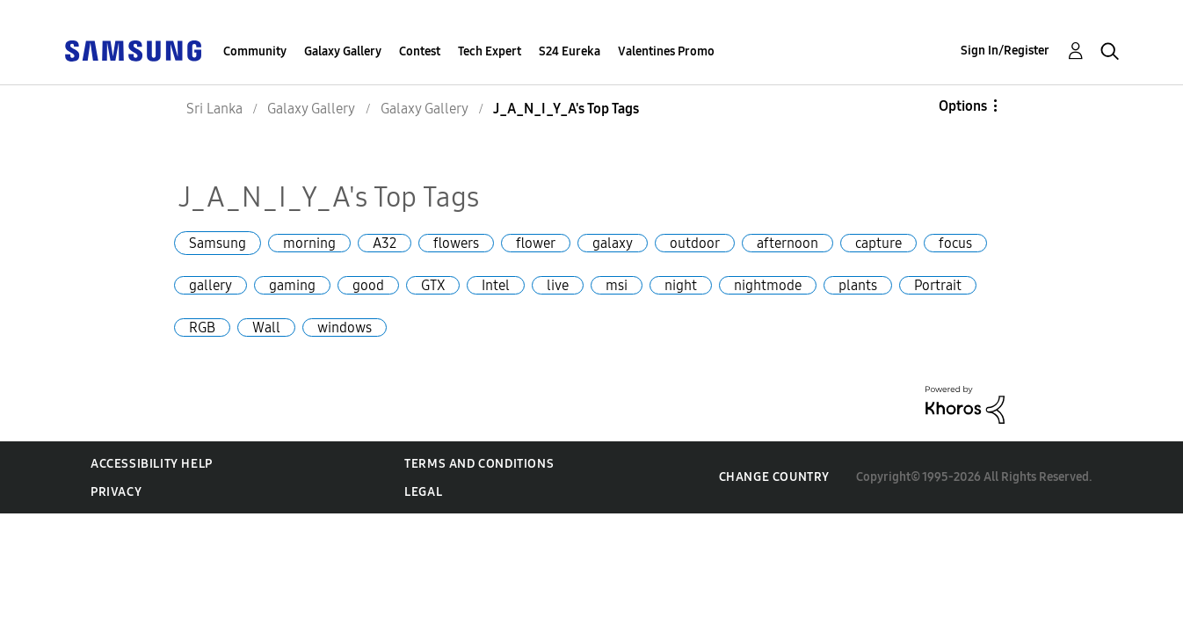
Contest (419, 51)
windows (344, 327)
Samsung (217, 243)
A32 (384, 243)
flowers (456, 243)
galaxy (612, 243)
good (368, 285)
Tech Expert (489, 51)
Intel (496, 285)
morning (309, 243)
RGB (202, 327)
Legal (423, 491)
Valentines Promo (666, 51)
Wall (266, 327)
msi (617, 285)
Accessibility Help (152, 463)
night (680, 285)
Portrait (938, 285)
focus (955, 243)
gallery (210, 285)
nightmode (768, 285)
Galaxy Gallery (342, 51)
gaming (292, 285)
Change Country (774, 476)
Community (255, 51)
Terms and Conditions (479, 463)
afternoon (787, 243)
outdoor (695, 243)
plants (857, 285)
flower (535, 243)
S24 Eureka (569, 51)
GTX (433, 285)
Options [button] (963, 106)
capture (878, 243)
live (558, 285)
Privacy (116, 491)
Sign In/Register (1005, 50)
